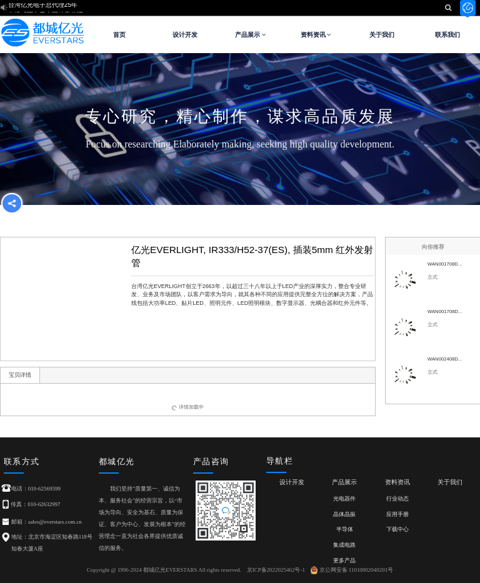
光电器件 (344, 499)
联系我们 (447, 34)
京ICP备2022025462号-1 (276, 570)
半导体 (344, 529)
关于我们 (381, 34)
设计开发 (185, 34)
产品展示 (250, 34)
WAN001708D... (445, 264)
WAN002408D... (445, 359)
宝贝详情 (20, 375)
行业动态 (397, 499)
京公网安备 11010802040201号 (352, 570)
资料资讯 (316, 34)
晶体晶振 (344, 514)
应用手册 (397, 514)
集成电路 (344, 545)
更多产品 (344, 560)
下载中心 (397, 529)
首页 (119, 34)
